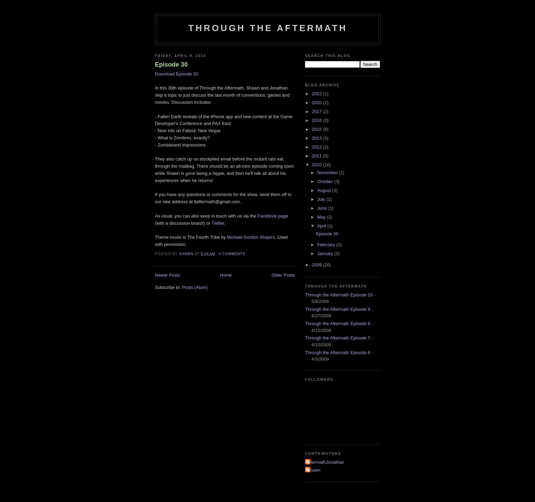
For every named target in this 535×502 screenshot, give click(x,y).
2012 (317, 147)
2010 (317, 164)
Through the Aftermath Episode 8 (337, 323)
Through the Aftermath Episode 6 (337, 352)
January (325, 253)
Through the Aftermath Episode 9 (337, 309)
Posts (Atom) (195, 287)
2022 (317, 93)
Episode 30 (171, 64)
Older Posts (283, 275)
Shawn (313, 470)
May (322, 217)
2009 (317, 264)
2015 (317, 129)
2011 (317, 155)
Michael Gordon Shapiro (251, 237)
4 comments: (233, 254)
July (322, 199)
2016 (317, 120)
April (322, 225)
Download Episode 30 (176, 73)
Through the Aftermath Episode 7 (337, 337)
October (325, 181)
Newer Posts (167, 275)
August (324, 190)
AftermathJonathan (325, 462)
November (328, 172)
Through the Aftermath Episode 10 (339, 294)
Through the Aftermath (267, 28)
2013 (317, 138)
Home (226, 275)
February (326, 244)
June (322, 208)
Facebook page (273, 216)
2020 (317, 102)
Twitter (218, 223)
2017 (317, 111)
